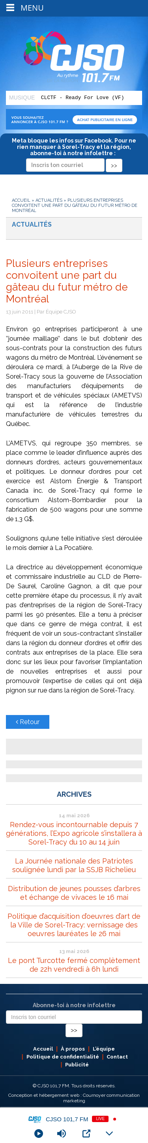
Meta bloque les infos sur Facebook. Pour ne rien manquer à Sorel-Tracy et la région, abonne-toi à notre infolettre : (74, 152)
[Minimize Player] (109, 1133)
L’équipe (104, 1049)
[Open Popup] (86, 1133)
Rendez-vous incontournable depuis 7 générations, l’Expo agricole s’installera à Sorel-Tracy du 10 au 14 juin (74, 833)
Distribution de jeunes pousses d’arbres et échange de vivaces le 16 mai (74, 892)
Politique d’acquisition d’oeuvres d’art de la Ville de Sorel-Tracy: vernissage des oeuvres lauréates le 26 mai (74, 925)
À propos (73, 1049)
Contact (117, 1057)
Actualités (49, 200)
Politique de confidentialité (62, 1057)
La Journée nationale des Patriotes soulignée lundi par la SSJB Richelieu (74, 865)
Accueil (21, 200)
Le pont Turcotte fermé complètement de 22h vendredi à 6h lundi (74, 964)
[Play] (38, 1133)
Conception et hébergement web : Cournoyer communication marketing (74, 1098)
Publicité (77, 1065)
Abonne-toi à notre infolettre (74, 1005)
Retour (27, 722)
